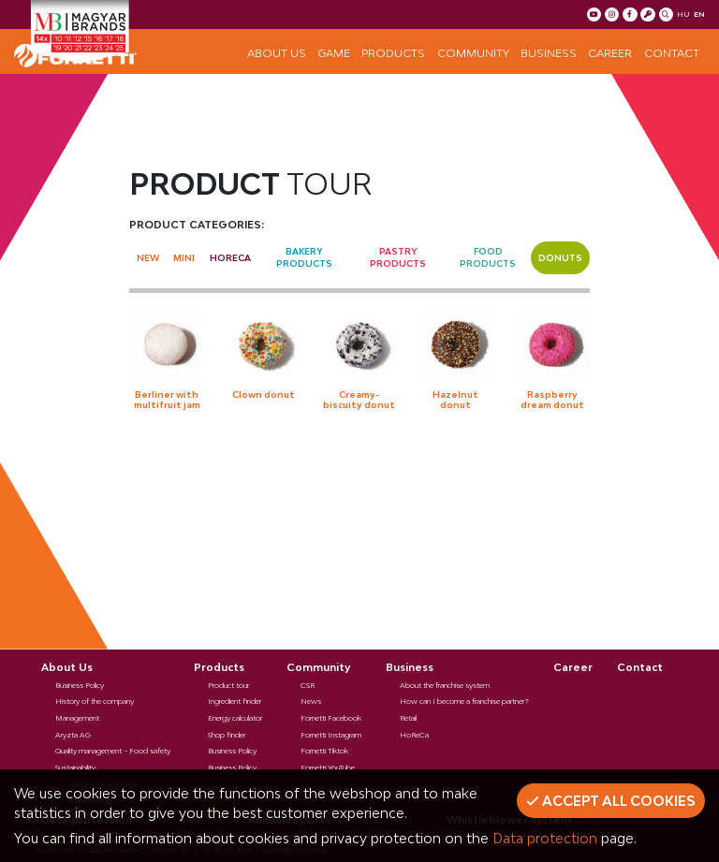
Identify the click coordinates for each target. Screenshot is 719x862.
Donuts (560, 258)
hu (683, 14)
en (699, 14)
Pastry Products (398, 258)
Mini (184, 258)
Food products (488, 258)
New (148, 258)
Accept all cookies (611, 801)
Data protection (544, 838)
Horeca (230, 258)
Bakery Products (304, 258)
